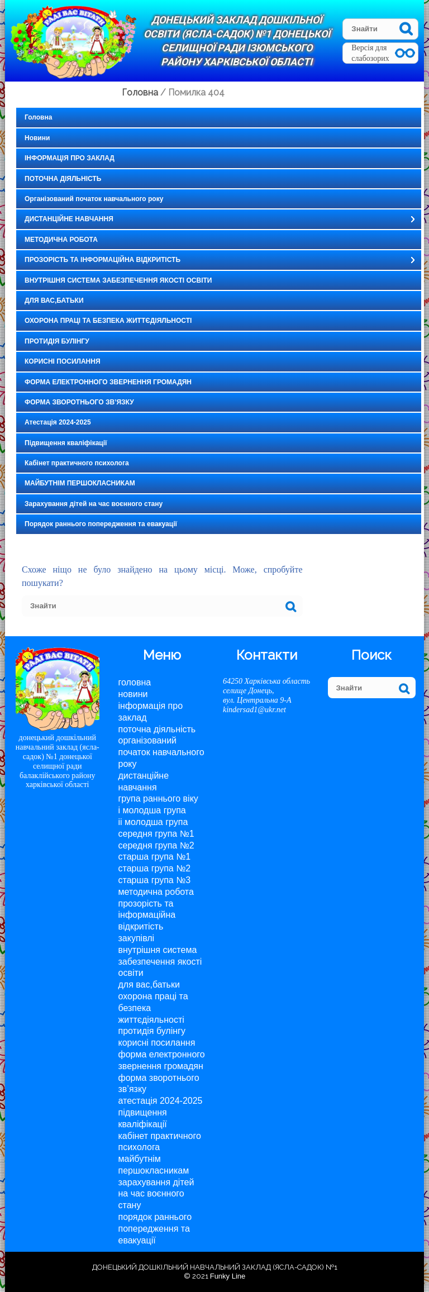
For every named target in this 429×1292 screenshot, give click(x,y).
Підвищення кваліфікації (66, 443)
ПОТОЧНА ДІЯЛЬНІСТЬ (63, 179)
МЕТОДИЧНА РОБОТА (61, 240)
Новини (37, 138)
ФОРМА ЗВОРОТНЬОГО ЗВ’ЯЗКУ (79, 402)
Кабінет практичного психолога (77, 463)
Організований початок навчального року (94, 199)
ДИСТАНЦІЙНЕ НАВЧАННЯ (69, 219)
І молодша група (152, 810)
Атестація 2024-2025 (58, 422)
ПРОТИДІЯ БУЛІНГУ (57, 341)
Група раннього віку (158, 798)
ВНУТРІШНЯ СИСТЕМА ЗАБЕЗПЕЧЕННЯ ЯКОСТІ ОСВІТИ (118, 280)
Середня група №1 (156, 833)
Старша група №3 (154, 880)
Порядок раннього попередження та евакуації (101, 524)
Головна (38, 117)
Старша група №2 (154, 868)
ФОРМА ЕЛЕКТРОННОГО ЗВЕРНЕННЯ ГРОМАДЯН (108, 382)
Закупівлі (136, 938)
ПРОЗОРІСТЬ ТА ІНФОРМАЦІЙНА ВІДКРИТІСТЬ (102, 260)
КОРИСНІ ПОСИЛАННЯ (63, 361)
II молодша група (153, 822)
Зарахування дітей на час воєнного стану (94, 504)
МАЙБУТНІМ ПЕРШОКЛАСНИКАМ (80, 483)
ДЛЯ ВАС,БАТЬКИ (54, 300)
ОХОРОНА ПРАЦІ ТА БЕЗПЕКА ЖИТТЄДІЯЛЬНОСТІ (108, 321)
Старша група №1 (154, 856)
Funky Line (228, 1276)
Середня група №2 (156, 845)
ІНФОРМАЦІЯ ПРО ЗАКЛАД (70, 158)
